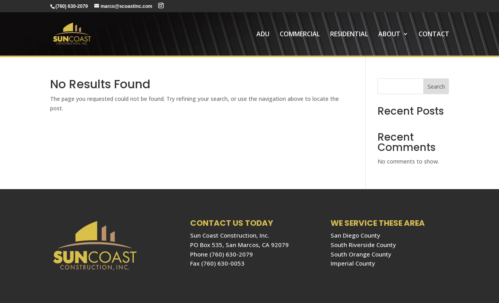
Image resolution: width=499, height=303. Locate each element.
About (389, 34)
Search (436, 86)
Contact (434, 34)
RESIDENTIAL (349, 34)
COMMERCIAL (300, 34)
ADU (262, 34)
